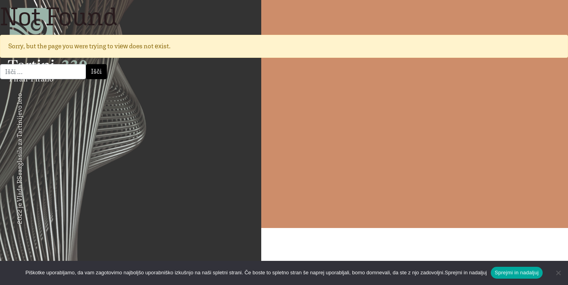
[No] (558, 273)
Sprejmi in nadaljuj (517, 273)
